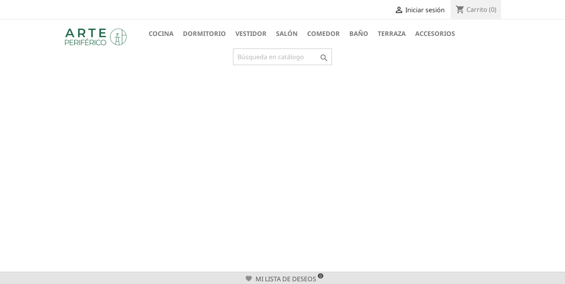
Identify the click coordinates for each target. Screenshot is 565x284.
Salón (287, 33)
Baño (358, 33)
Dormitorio (204, 33)
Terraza (392, 33)
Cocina (161, 33)
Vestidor (251, 33)
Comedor (323, 33)
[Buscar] (282, 57)
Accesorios (435, 33)
